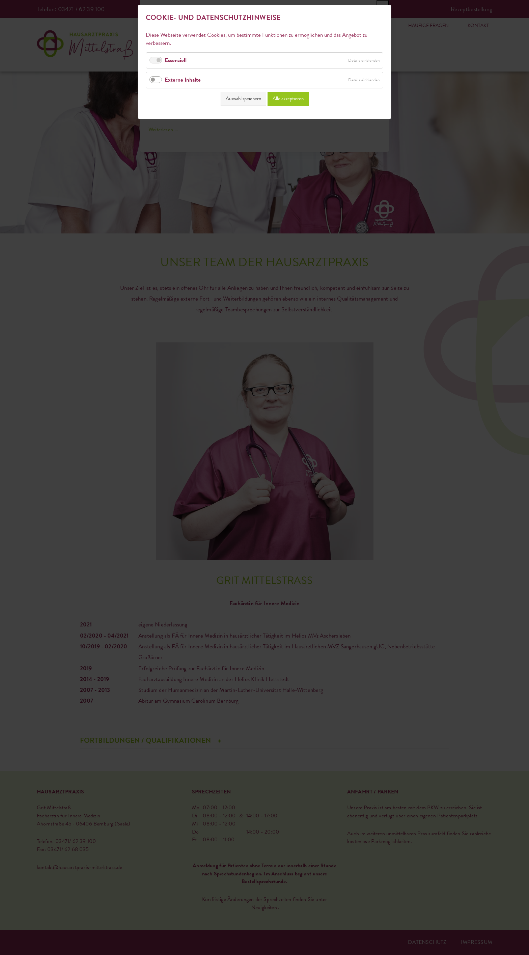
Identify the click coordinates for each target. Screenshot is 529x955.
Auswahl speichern (243, 97)
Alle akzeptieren (288, 97)
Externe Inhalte (183, 79)
